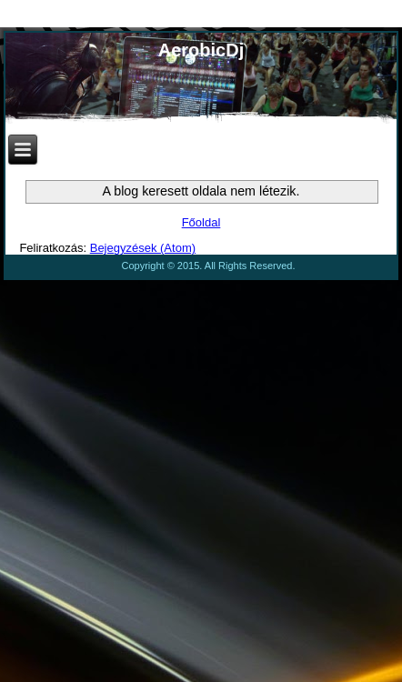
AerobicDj (201, 50)
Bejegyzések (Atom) (143, 248)
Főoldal (201, 222)
